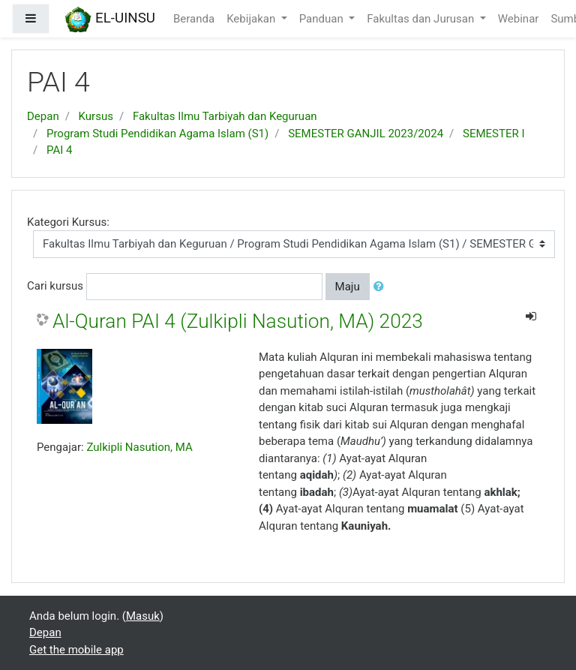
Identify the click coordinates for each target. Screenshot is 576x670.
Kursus (96, 116)
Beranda (193, 19)
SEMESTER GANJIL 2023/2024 (365, 133)
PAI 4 (59, 150)
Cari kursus (55, 286)
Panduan (322, 19)
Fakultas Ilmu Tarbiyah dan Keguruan (225, 116)
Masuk (143, 616)
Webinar (518, 19)
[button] (382, 287)
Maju (347, 286)
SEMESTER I (493, 133)
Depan (43, 116)
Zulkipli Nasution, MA (139, 447)
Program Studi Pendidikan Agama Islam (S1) (157, 133)
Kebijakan (252, 19)
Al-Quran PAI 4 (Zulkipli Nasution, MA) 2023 (237, 321)
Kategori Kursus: (68, 222)
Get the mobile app (76, 649)
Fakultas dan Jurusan (422, 19)
